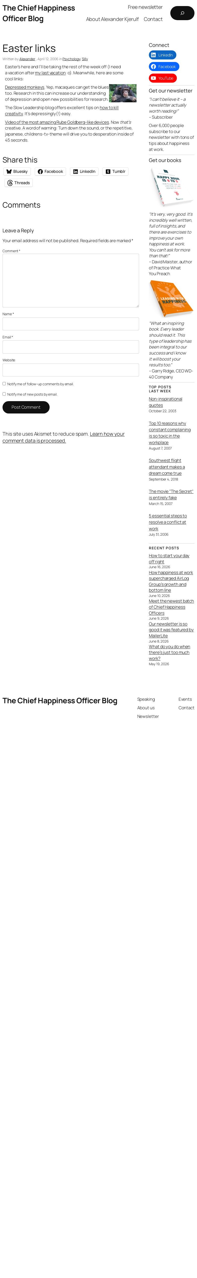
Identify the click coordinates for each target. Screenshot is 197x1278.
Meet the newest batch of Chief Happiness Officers (171, 607)
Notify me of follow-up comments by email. (40, 383)
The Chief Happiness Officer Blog (39, 13)
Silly (85, 58)
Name (8, 313)
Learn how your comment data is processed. (64, 437)
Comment (11, 250)
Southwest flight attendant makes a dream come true (167, 466)
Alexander (27, 58)
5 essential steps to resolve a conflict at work (168, 522)
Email (8, 337)
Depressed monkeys (24, 87)
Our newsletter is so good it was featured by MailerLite (171, 629)
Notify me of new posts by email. (32, 394)
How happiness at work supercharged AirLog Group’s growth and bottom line (171, 581)
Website (9, 360)
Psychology (71, 58)
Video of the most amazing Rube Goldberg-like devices (57, 122)
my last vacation (50, 73)
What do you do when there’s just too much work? (169, 652)
